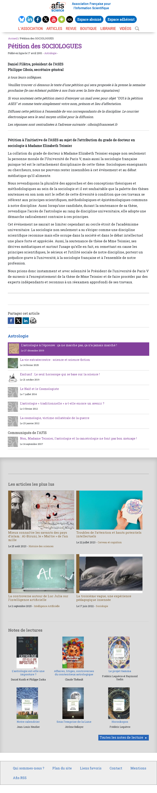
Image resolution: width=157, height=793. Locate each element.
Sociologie (102, 606)
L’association (30, 28)
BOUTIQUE (88, 28)
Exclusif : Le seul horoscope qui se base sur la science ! (60, 374)
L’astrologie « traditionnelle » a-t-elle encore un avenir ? (62, 403)
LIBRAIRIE (108, 28)
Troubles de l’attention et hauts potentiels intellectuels (108, 534)
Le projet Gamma (120, 671)
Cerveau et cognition (110, 542)
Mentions (138, 768)
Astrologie (50, 53)
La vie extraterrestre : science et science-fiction (55, 360)
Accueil (13, 38)
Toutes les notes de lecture (121, 737)
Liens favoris (90, 768)
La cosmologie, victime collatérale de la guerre (54, 418)
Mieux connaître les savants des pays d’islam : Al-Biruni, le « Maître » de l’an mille (38, 536)
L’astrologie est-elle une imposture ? (28, 672)
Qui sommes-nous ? (28, 768)
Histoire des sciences (41, 546)
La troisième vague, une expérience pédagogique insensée (103, 598)
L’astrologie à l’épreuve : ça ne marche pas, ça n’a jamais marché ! (69, 345)
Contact (116, 768)
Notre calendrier (28, 721)
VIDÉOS (125, 28)
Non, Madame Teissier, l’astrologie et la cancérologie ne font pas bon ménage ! (78, 438)
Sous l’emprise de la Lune (74, 721)
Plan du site (62, 768)
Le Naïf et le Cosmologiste (39, 389)
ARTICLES (54, 28)
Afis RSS (20, 778)
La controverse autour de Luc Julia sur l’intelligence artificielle (38, 598)
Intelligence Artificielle (46, 606)
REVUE (71, 28)
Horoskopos (120, 721)
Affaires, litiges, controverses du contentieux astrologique (74, 672)
